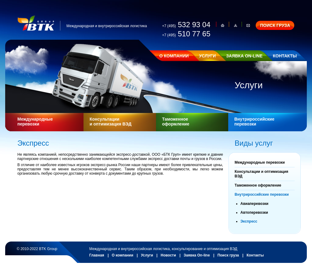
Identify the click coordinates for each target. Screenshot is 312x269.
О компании (122, 255)
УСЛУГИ (207, 55)
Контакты (255, 255)
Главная (96, 255)
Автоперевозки (254, 212)
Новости (168, 255)
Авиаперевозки (254, 204)
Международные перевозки (35, 121)
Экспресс (248, 221)
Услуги (147, 255)
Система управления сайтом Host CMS (114, 244)
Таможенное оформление (175, 121)
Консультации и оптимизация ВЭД (110, 121)
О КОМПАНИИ (174, 55)
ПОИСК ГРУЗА (275, 25)
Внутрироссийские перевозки (254, 121)
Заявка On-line (197, 255)
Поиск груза (228, 255)
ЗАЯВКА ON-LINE (244, 55)
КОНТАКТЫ (284, 55)
